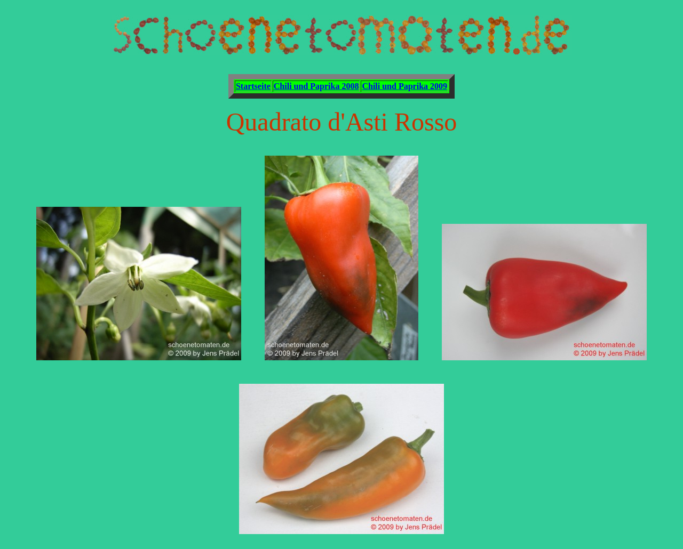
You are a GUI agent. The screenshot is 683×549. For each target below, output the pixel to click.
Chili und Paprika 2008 (316, 86)
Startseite (253, 86)
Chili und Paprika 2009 (404, 86)
